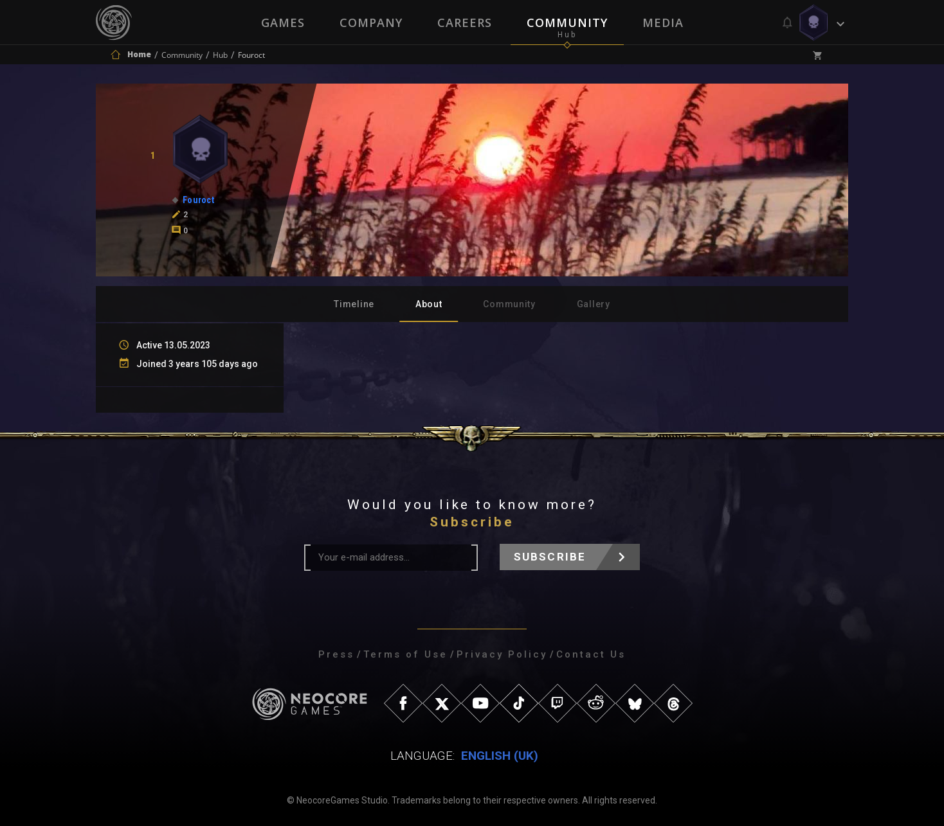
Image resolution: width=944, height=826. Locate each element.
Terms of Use (405, 654)
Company (371, 22)
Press (336, 654)
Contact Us (591, 654)
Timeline (354, 304)
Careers (464, 22)
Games (283, 22)
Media (663, 22)
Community (567, 22)
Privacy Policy (502, 654)
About (428, 304)
